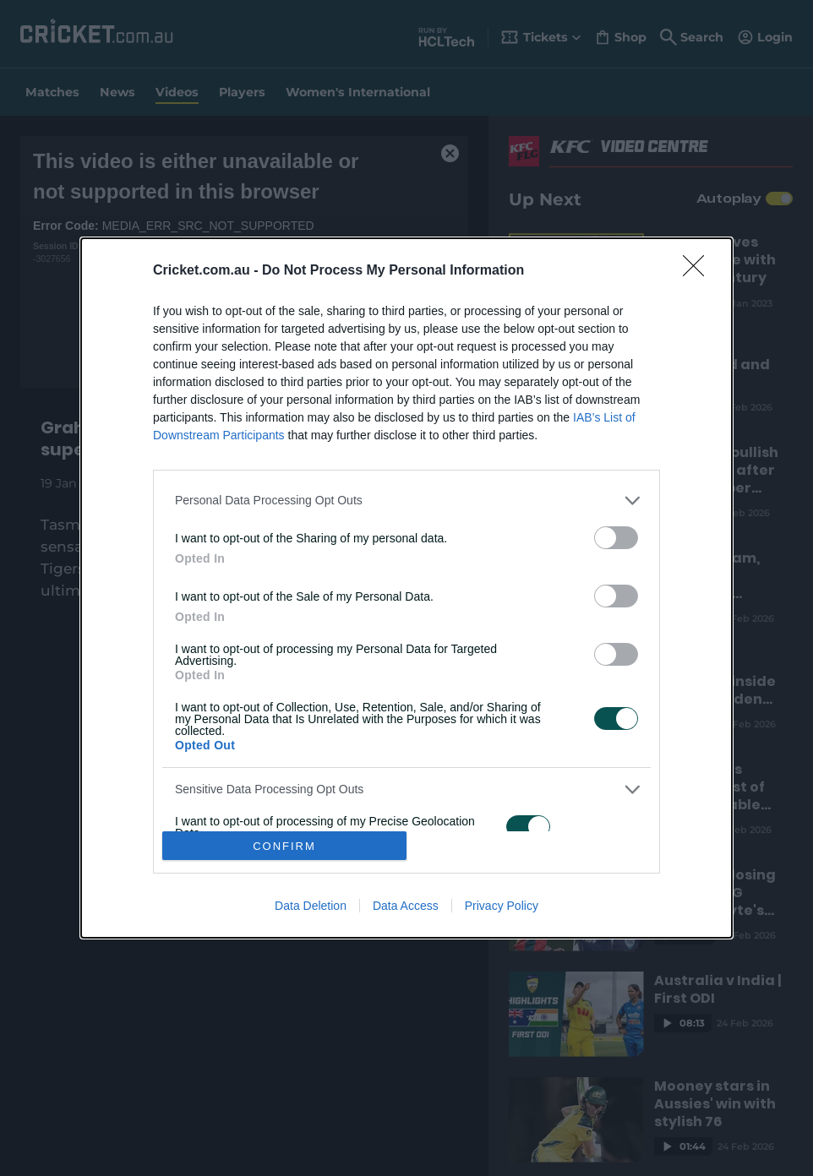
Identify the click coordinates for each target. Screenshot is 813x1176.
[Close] (699, 271)
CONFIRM (284, 846)
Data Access (406, 905)
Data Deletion (310, 905)
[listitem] (406, 500)
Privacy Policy (501, 905)
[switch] (616, 537)
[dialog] (406, 588)
